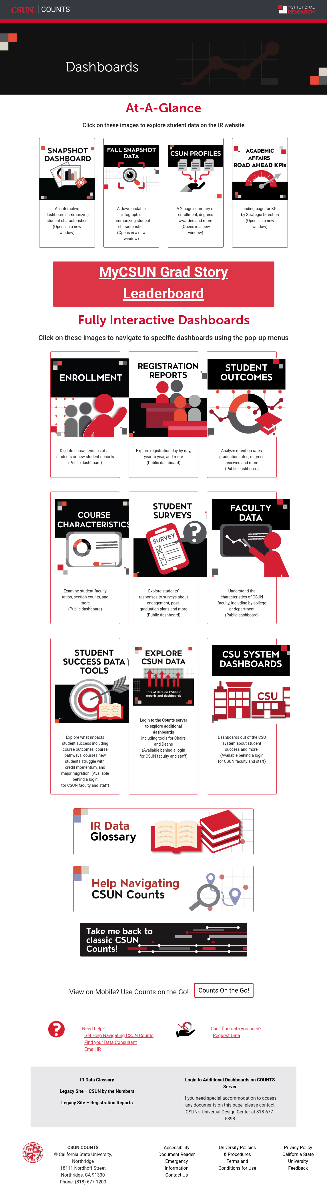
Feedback (298, 1168)
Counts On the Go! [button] (223, 990)
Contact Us (177, 1175)
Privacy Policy (298, 1147)
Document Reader (176, 1154)
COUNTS (55, 9)
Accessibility (177, 1147)
